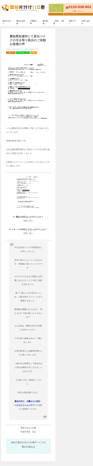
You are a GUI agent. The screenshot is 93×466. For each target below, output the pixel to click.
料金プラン (72, 22)
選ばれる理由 (20, 22)
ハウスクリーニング (23, 405)
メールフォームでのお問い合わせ (71, 14)
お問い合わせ (85, 22)
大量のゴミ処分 (33, 401)
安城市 (34, 52)
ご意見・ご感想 (59, 22)
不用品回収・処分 (23, 52)
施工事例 (45, 22)
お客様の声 (33, 22)
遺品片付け (19, 401)
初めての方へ (6, 22)
